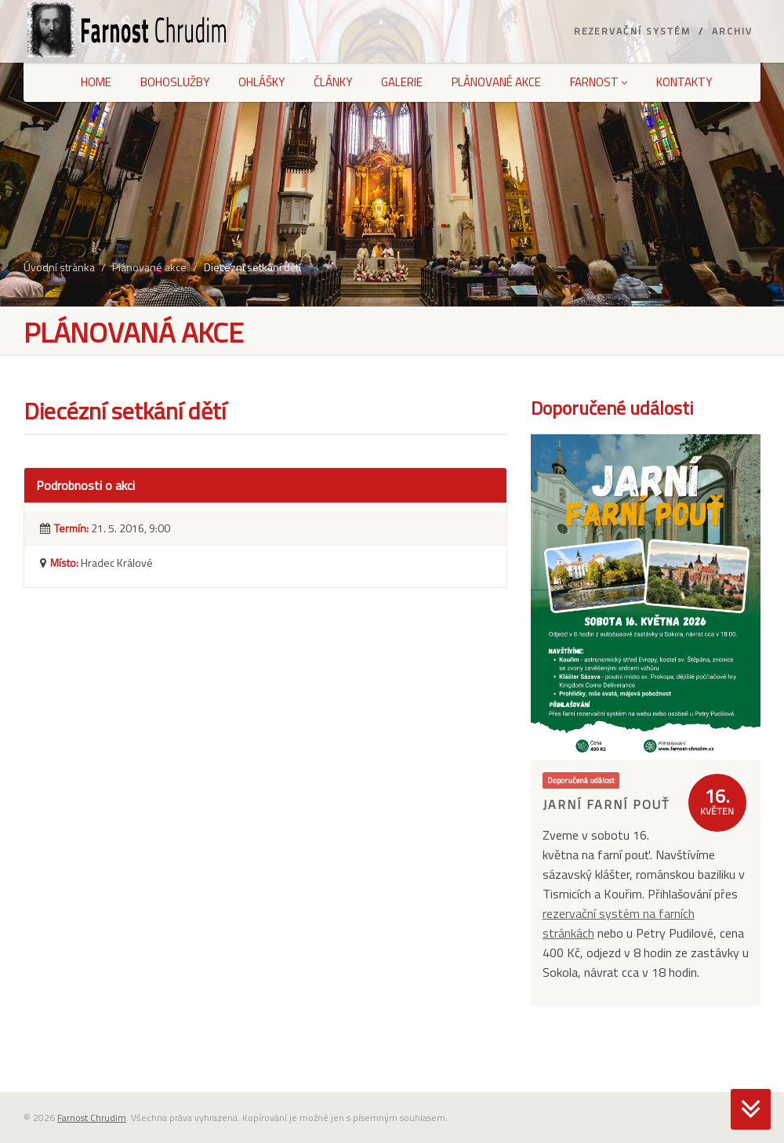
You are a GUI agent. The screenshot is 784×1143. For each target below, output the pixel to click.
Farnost (598, 82)
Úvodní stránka (59, 267)
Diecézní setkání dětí (252, 267)
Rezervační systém (632, 31)
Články (333, 82)
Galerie (402, 82)
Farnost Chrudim (91, 1117)
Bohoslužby (174, 82)
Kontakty (684, 82)
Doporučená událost (581, 780)
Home (96, 82)
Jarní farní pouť (606, 804)
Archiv (732, 31)
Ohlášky (261, 82)
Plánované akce (496, 82)
